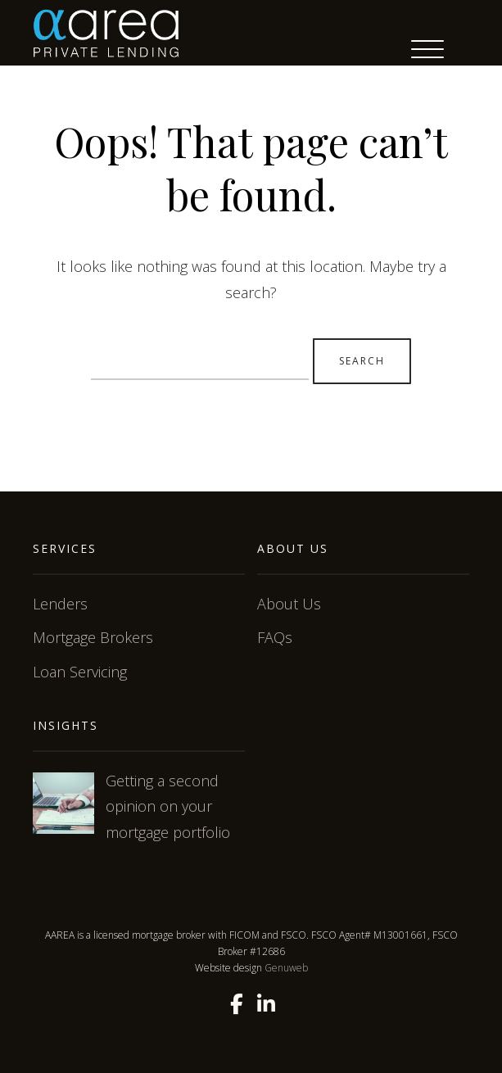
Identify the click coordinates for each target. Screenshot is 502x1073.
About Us (289, 603)
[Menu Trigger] (427, 49)
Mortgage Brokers (93, 637)
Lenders (60, 603)
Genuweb (286, 968)
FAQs (274, 637)
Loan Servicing (80, 671)
